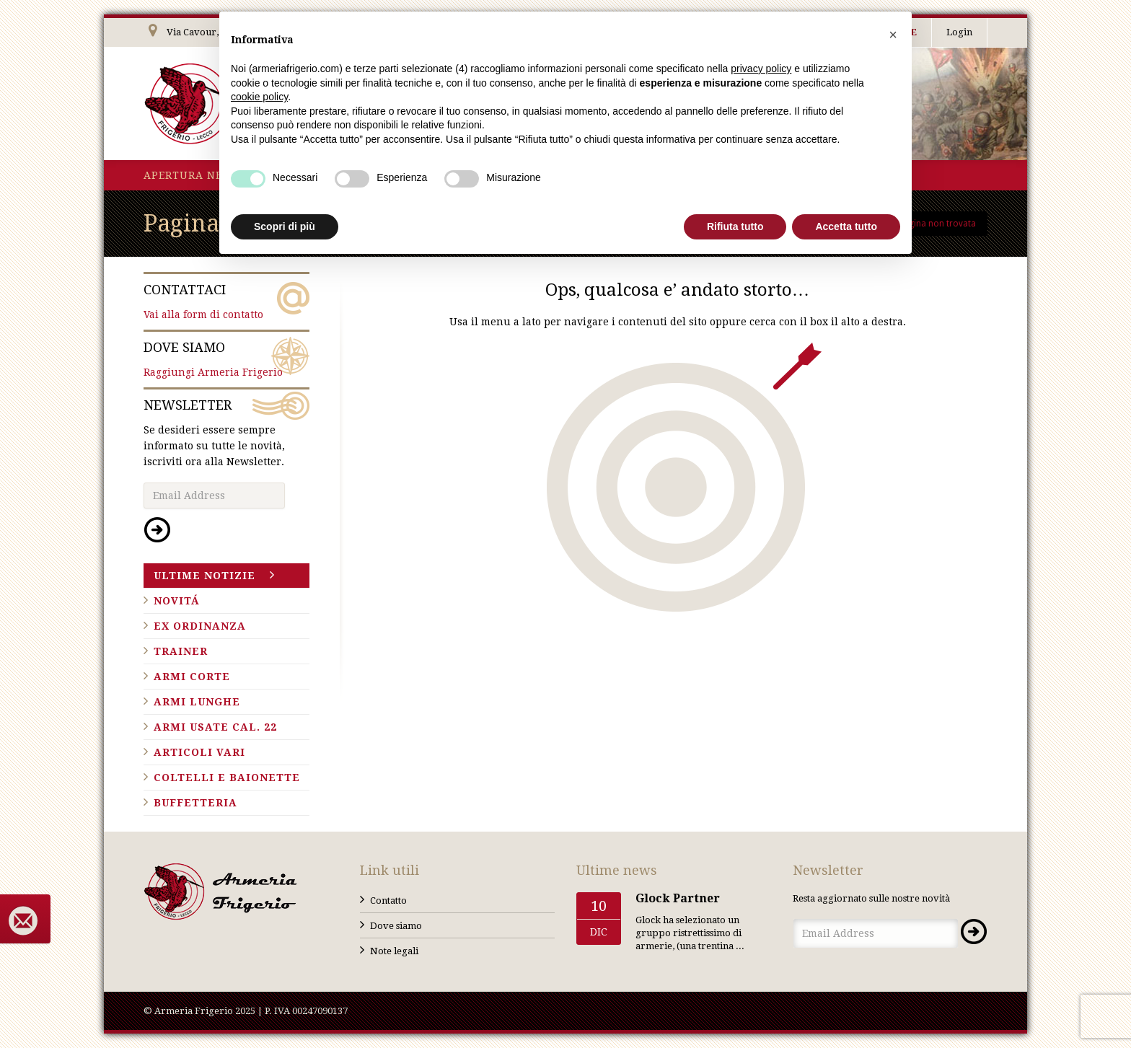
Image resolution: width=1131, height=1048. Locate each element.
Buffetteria (195, 803)
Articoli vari (199, 752)
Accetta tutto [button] (846, 226)
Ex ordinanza (200, 626)
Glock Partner (677, 898)
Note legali (394, 951)
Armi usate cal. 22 (215, 727)
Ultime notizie (204, 575)
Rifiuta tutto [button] (735, 226)
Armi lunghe (197, 702)
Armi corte (192, 676)
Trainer (181, 651)
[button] (893, 34)
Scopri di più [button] (284, 226)
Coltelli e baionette (227, 777)
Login (959, 32)
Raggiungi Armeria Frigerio (226, 358)
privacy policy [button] (761, 68)
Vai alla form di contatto (226, 300)
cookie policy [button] (259, 96)
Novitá (177, 601)
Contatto (388, 900)
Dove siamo (396, 925)
